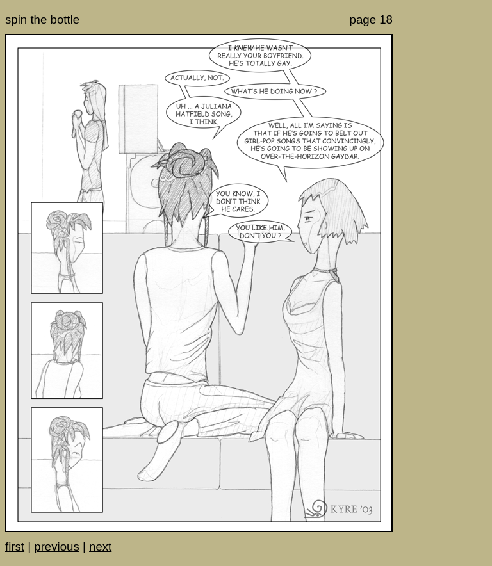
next (100, 546)
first (14, 546)
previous (56, 546)
